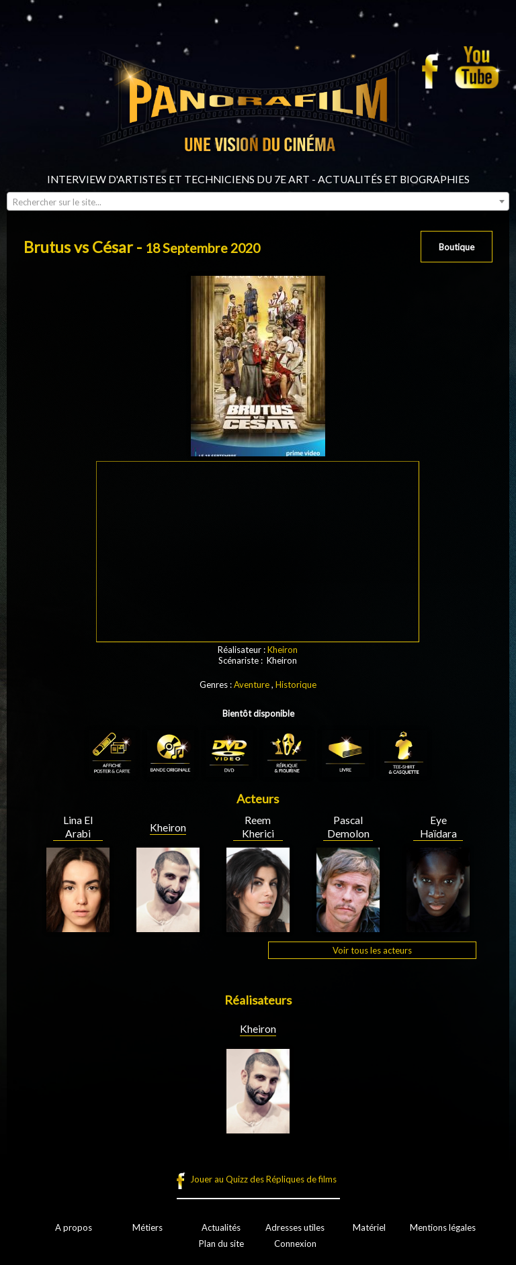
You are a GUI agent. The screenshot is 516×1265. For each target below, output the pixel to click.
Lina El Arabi (78, 827)
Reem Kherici (258, 827)
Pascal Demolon (348, 827)
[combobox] (258, 201)
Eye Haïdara (438, 827)
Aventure (251, 684)
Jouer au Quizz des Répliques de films (263, 1179)
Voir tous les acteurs (372, 950)
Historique (295, 684)
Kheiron (282, 649)
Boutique (456, 247)
